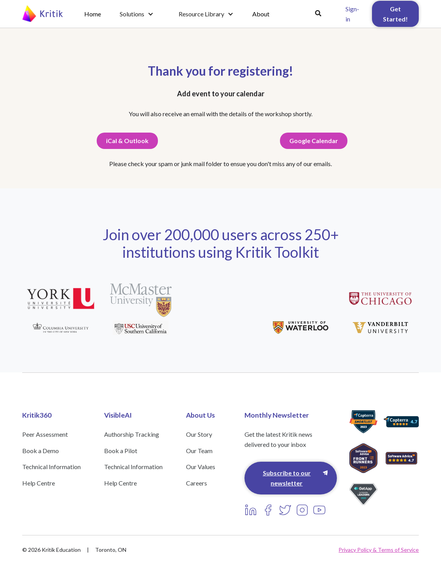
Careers (196, 483)
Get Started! (395, 14)
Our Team (199, 450)
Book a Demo (40, 450)
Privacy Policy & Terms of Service (378, 549)
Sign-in (352, 14)
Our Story (199, 434)
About (260, 14)
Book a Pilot (120, 450)
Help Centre (38, 483)
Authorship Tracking (131, 434)
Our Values (200, 466)
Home (92, 14)
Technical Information (51, 466)
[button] (136, 14)
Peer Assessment (45, 434)
